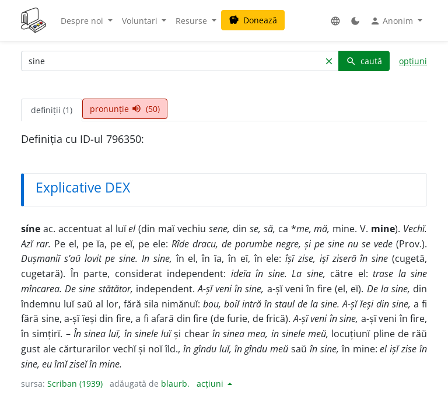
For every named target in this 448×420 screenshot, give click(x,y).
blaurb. (175, 383)
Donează (253, 20)
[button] (335, 21)
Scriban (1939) (75, 383)
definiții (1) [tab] (51, 110)
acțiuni (211, 383)
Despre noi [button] (83, 20)
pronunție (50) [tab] (125, 108)
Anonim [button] (392, 21)
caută (364, 60)
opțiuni (413, 60)
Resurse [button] (192, 20)
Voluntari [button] (141, 20)
